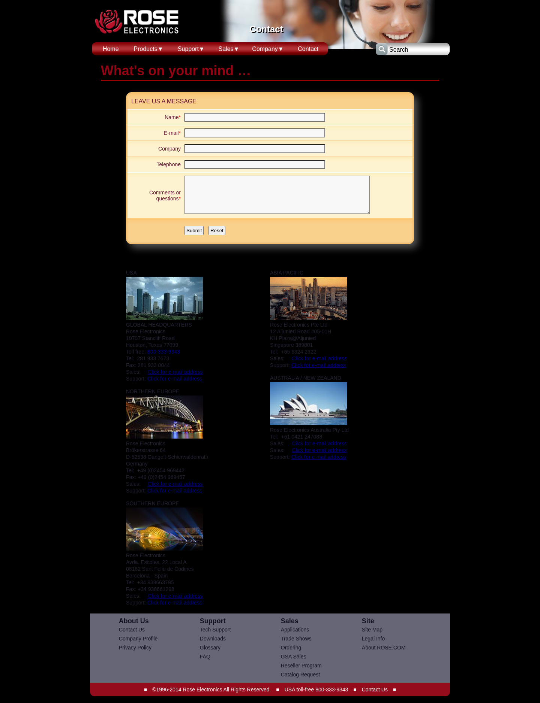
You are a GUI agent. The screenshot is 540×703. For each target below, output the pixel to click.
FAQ (205, 657)
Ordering (291, 648)
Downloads (213, 639)
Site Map (372, 630)
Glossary (210, 648)
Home (111, 49)
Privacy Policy (135, 648)
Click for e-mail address (175, 372)
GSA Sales (293, 657)
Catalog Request (300, 675)
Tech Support (215, 630)
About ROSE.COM (384, 648)
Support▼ (191, 49)
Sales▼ (229, 49)
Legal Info (373, 639)
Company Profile (138, 639)
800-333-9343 (163, 352)
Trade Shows (296, 639)
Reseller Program (301, 666)
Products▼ (149, 49)
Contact (308, 49)
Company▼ (268, 49)
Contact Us (132, 630)
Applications (295, 630)
